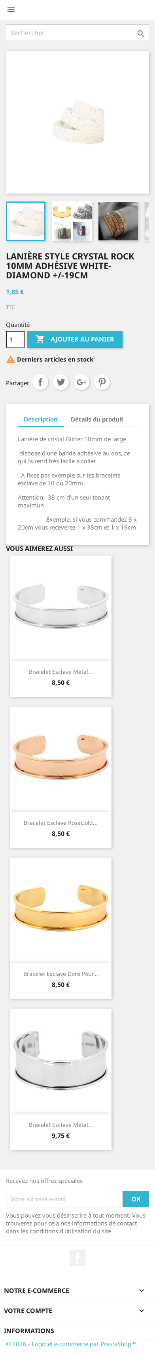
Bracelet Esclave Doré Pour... (60, 973)
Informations (29, 1330)
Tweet (61, 382)
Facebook (77, 1258)
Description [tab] (41, 419)
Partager (40, 382)
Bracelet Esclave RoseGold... (61, 822)
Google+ (81, 382)
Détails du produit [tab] (97, 419)
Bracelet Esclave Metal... (61, 671)
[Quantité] (15, 339)
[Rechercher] (77, 32)
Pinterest (102, 382)
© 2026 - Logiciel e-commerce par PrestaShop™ (71, 1344)
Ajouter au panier (75, 339)
